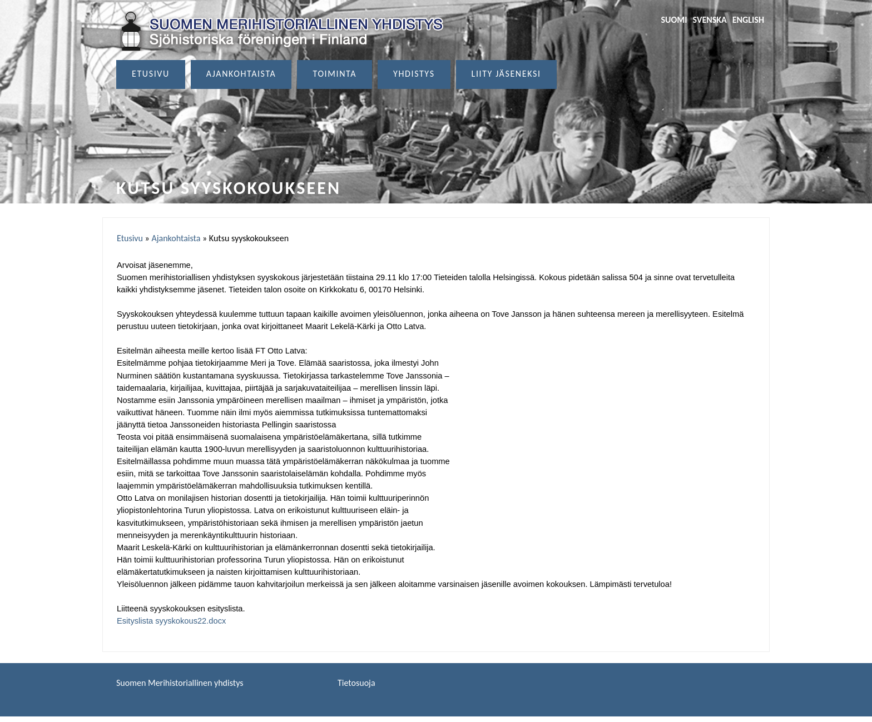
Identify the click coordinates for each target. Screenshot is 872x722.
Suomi (674, 19)
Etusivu (151, 73)
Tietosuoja (356, 683)
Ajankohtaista (241, 73)
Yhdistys (414, 73)
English (748, 19)
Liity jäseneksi (506, 73)
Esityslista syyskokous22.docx (171, 620)
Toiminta (334, 73)
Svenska (710, 19)
